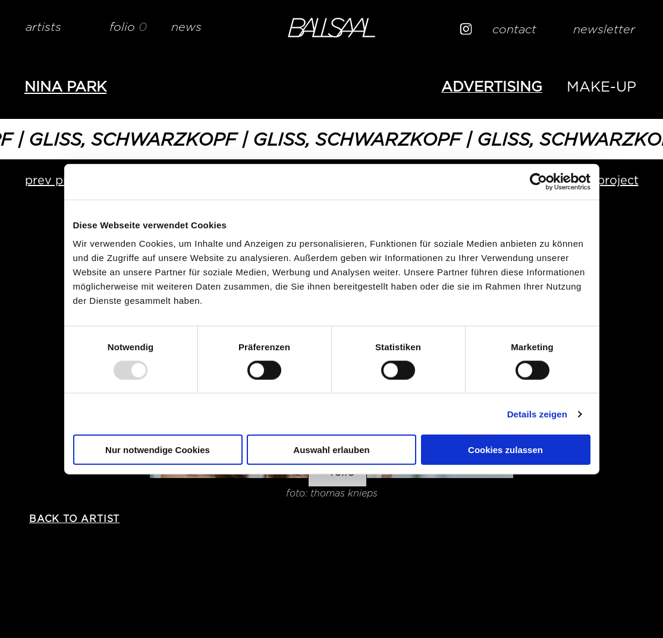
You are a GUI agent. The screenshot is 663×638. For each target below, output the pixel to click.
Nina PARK (65, 86)
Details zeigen (537, 413)
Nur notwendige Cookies (157, 450)
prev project (61, 180)
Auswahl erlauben (331, 450)
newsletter (604, 29)
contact (514, 29)
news (186, 27)
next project (603, 180)
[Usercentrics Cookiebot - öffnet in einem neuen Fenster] (538, 181)
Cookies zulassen (505, 450)
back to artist (74, 518)
